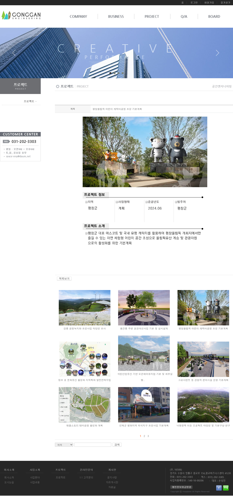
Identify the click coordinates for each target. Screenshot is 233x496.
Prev (15, 54)
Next (217, 54)
